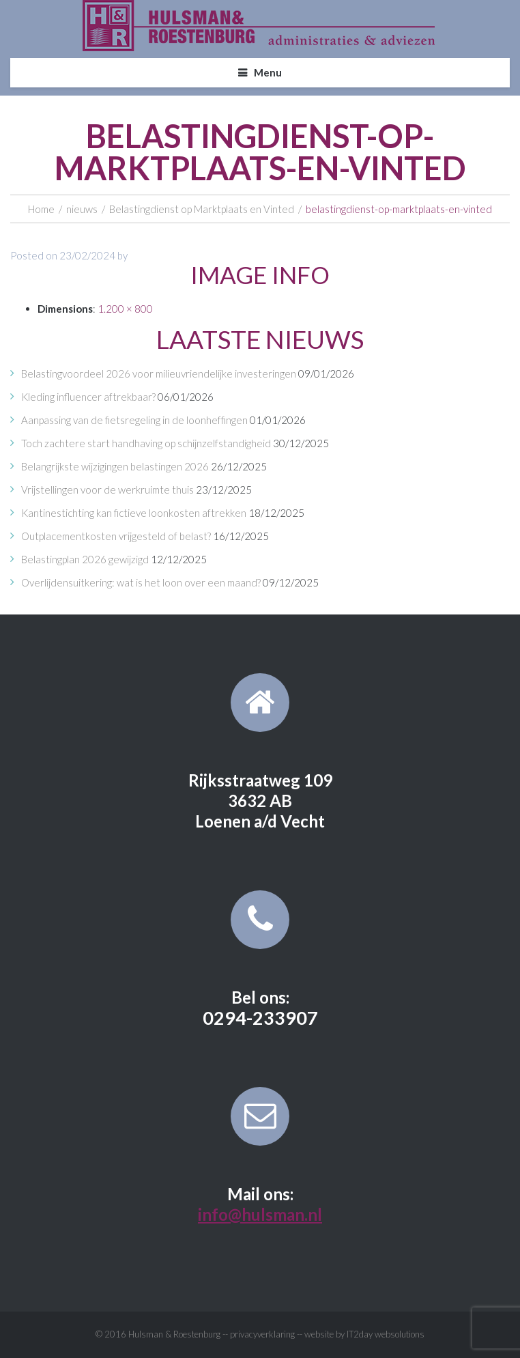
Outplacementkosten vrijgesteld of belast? (116, 536)
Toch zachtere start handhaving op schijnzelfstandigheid (146, 443)
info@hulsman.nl (260, 1214)
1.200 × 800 (125, 308)
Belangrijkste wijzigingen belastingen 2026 (115, 466)
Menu (268, 72)
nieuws (82, 209)
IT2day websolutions (385, 1334)
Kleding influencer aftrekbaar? (88, 397)
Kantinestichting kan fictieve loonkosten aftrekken (133, 513)
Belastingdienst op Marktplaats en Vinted (201, 209)
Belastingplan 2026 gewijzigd (85, 559)
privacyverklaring (262, 1334)
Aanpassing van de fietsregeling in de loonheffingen (134, 420)
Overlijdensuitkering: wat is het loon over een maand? (141, 582)
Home (41, 209)
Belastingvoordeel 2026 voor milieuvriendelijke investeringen (158, 373)
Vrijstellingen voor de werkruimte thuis (107, 489)
